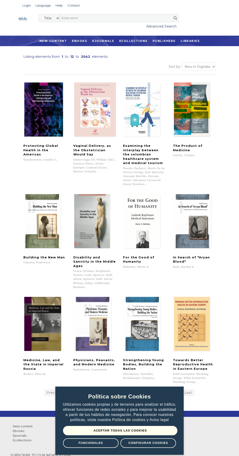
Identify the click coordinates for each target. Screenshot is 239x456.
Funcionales (90, 443)
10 (144, 349)
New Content (53, 41)
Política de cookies (129, 420)
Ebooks (79, 41)
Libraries (190, 41)
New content (23, 382)
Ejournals (103, 41)
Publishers (164, 41)
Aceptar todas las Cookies (120, 430)
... (177, 349)
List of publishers (81, 382)
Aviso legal (159, 420)
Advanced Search (161, 26)
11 (153, 349)
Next (165, 349)
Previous (54, 349)
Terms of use (28, 447)
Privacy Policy (54, 447)
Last (188, 349)
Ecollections (133, 41)
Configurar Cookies (148, 443)
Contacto (132, 382)
